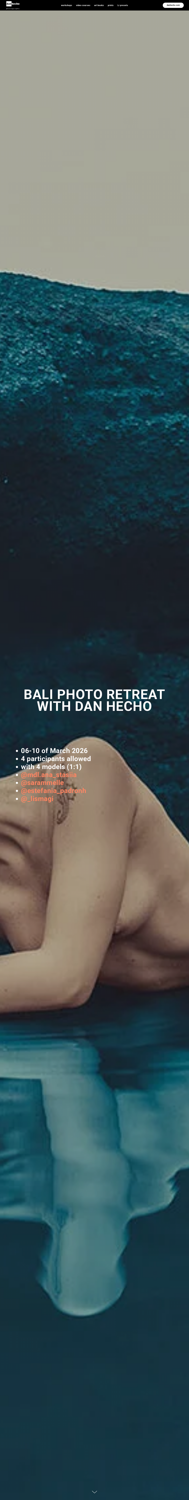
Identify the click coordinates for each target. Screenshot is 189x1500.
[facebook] (139, 5)
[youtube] (150, 5)
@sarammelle (42, 783)
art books (99, 5)
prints (111, 5)
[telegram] (156, 5)
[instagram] (145, 5)
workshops (66, 5)
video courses (83, 5)
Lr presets (122, 5)
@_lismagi (37, 799)
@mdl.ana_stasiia (49, 775)
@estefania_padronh (53, 791)
